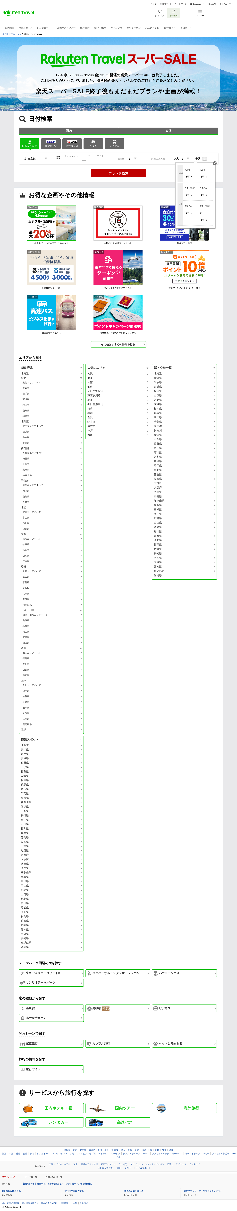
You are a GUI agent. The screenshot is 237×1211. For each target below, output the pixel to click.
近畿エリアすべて (32, 571)
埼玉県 (26, 458)
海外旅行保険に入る (11, 1191)
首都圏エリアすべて (33, 452)
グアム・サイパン (131, 1153)
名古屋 (91, 426)
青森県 (26, 388)
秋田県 (26, 405)
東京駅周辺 (94, 395)
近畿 (137, 1150)
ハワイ (146, 1153)
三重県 (26, 561)
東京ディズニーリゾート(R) (114, 1164)
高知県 (26, 675)
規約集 (74, 1203)
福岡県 (26, 690)
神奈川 (158, 430)
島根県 (26, 626)
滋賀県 (26, 576)
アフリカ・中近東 (220, 1153)
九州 (164, 1150)
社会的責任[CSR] (49, 1203)
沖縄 (23, 729)
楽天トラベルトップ (12, 34)
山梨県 (26, 496)
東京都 (26, 469)
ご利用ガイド (166, 4)
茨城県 (26, 431)
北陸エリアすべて (32, 512)
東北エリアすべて (32, 382)
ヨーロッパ (177, 1153)
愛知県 (26, 555)
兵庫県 (26, 593)
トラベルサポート (142, 1168)
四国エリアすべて (32, 652)
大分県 (26, 713)
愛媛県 (26, 669)
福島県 (26, 416)
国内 (69, 130)
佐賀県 (26, 696)
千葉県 (26, 464)
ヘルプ (154, 4)
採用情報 (64, 1203)
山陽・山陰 (147, 1150)
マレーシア (115, 1153)
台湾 (25, 1153)
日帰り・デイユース (176, 1164)
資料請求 (83, 1203)
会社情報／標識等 (10, 1203)
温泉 (75, 1164)
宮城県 (26, 399)
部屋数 (121, 159)
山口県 (26, 642)
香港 (18, 1153)
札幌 (90, 373)
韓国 (4, 1153)
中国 (11, 1153)
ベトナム (102, 1153)
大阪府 (26, 588)
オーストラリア (192, 1153)
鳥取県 (26, 620)
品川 (90, 399)
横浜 (90, 413)
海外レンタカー (123, 1168)
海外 (168, 130)
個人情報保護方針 (30, 1203)
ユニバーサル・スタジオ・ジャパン (147, 1164)
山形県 (26, 410)
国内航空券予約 (105, 1168)
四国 (157, 1150)
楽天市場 (212, 4)
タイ (32, 1153)
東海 (130, 1150)
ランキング (194, 1164)
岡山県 (26, 631)
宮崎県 (26, 718)
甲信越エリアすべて (33, 485)
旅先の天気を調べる (133, 1191)
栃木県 (26, 437)
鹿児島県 (27, 724)
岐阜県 (26, 544)
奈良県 (26, 599)
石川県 (26, 523)
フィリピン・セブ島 (86, 1153)
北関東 (83, 1150)
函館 (90, 382)
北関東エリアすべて (33, 426)
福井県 (26, 528)
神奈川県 (27, 475)
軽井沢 (91, 421)
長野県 (26, 502)
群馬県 (26, 442)
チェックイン (71, 156)
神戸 (90, 430)
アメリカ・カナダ (160, 1153)
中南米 (206, 1153)
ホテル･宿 (29, 144)
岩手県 (26, 393)
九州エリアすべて (32, 685)
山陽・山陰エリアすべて (35, 614)
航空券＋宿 (51, 143)
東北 (75, 1150)
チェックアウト (96, 156)
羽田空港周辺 (95, 404)
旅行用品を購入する (74, 1191)
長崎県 (26, 702)
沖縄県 (158, 575)
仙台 (90, 386)
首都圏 (92, 1150)
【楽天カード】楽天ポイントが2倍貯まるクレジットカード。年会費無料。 (57, 1184)
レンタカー (93, 143)
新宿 (90, 408)
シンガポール (43, 1153)
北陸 (123, 1150)
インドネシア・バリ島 (63, 1153)
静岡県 (26, 550)
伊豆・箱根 (103, 1150)
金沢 (90, 417)
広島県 (26, 637)
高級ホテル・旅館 (89, 1164)
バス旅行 (114, 143)
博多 (90, 434)
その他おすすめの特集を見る (118, 344)
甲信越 (114, 1150)
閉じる (215, 163)
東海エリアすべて (32, 538)
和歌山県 (27, 604)
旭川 (90, 377)
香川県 (26, 664)
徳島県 (26, 658)
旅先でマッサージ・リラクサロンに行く (203, 1191)
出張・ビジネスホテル (59, 1164)
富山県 (26, 517)
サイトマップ (181, 4)
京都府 (26, 582)
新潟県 (26, 490)
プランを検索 (118, 173)
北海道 (25, 373)
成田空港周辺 (95, 391)
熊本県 (26, 707)
